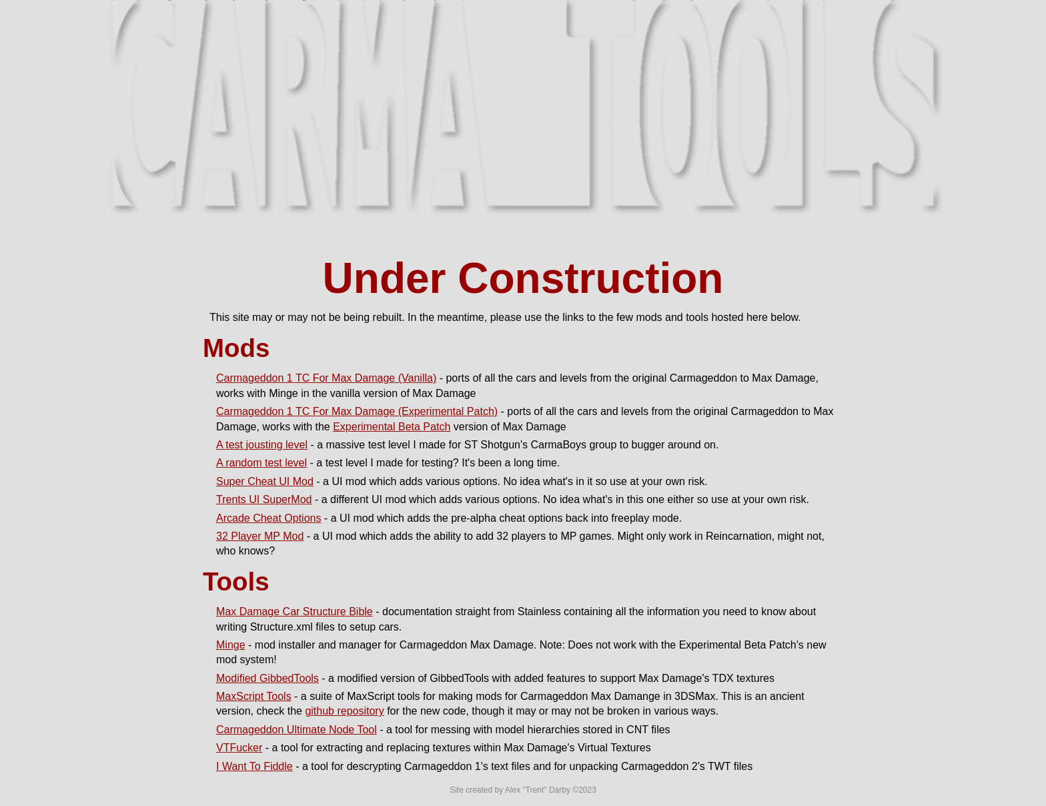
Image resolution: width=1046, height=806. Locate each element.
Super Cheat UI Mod (265, 481)
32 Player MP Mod (260, 536)
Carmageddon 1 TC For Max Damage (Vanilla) (326, 378)
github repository (344, 711)
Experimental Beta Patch (391, 426)
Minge (230, 645)
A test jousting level (262, 444)
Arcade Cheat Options (268, 518)
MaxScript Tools (254, 696)
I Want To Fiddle (254, 766)
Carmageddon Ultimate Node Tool (296, 729)
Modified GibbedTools (267, 678)
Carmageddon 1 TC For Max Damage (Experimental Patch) (357, 411)
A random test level (261, 462)
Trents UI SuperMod (264, 499)
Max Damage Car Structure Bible (294, 611)
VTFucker (239, 747)
